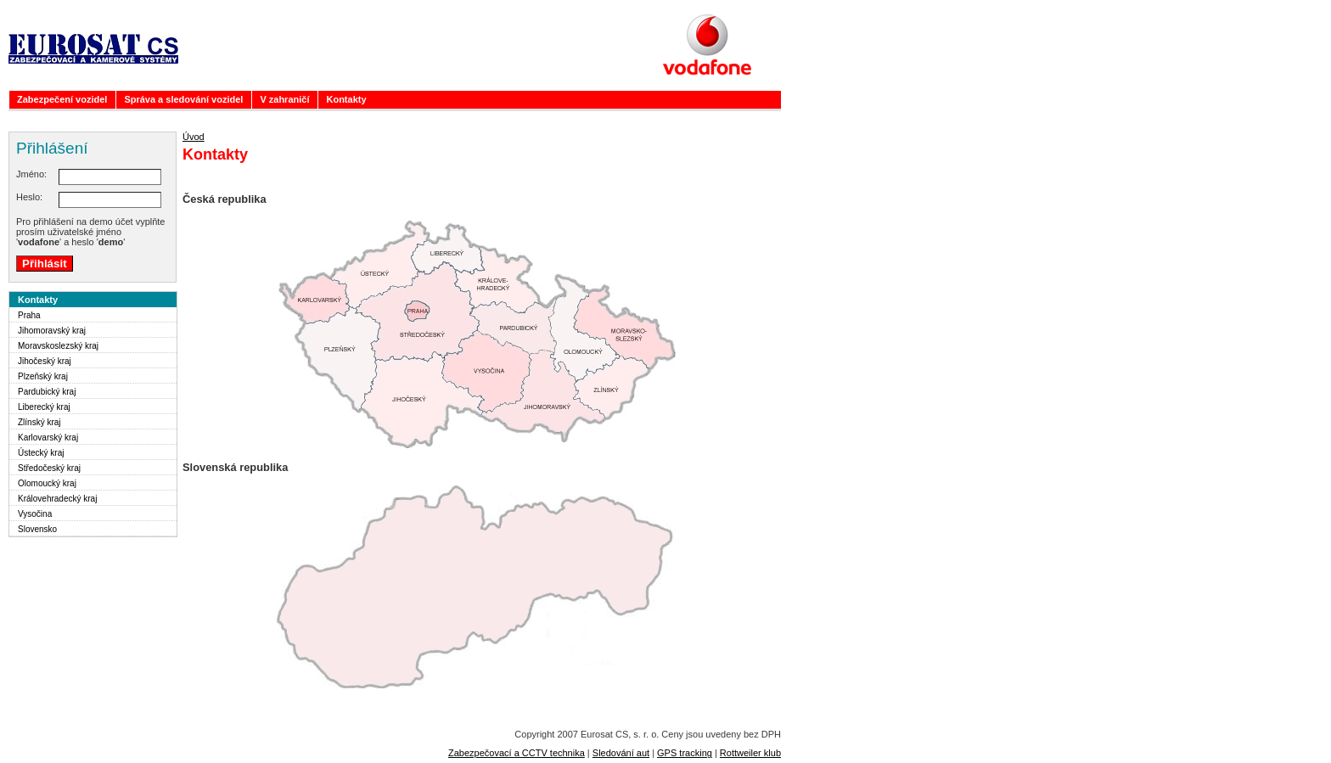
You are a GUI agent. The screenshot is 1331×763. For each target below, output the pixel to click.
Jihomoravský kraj (52, 330)
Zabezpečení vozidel (62, 99)
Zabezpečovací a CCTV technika (516, 753)
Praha (29, 315)
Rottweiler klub (750, 753)
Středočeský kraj (49, 468)
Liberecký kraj (44, 407)
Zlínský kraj (39, 422)
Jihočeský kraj (44, 361)
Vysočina (35, 514)
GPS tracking (684, 753)
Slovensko (37, 529)
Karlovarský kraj (48, 437)
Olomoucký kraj (47, 483)
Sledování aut (620, 753)
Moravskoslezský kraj (58, 346)
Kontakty (346, 99)
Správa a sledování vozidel (183, 99)
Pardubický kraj (47, 391)
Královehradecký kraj (57, 498)
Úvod (194, 137)
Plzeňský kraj (43, 376)
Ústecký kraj (41, 452)
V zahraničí (284, 99)
